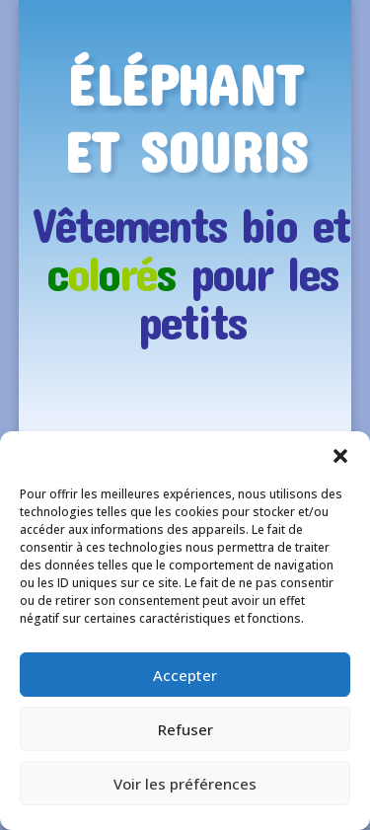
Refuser (185, 729)
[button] (340, 456)
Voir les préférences (185, 783)
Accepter (185, 675)
